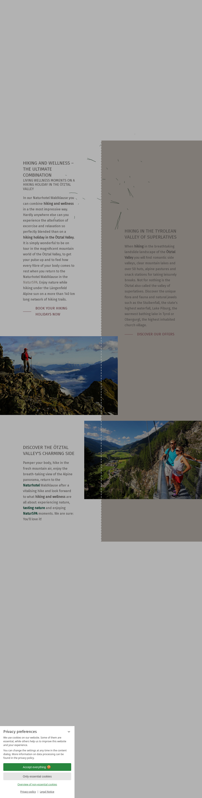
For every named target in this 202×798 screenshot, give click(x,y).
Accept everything (37, 767)
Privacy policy (28, 791)
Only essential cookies (37, 776)
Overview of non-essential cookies (37, 784)
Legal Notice (47, 791)
